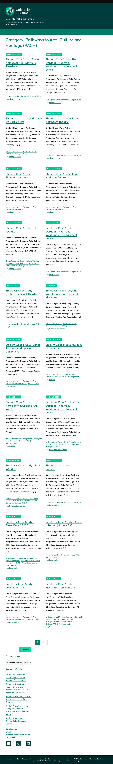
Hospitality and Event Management (19, 439)
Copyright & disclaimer (41, 761)
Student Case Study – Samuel (59, 467)
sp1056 (12, 386)
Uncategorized (33, 383)
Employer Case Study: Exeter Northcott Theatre (22, 292)
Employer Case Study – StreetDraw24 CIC (20, 523)
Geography (61, 619)
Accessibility (27, 759)
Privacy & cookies (61, 761)
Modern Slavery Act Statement (73, 759)
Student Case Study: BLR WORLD (21, 229)
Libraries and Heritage (14, 151)
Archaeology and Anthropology (58, 617)
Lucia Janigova (54, 505)
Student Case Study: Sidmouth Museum (18, 175)
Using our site (13, 759)
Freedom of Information (46, 759)
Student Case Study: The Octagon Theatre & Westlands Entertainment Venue (61, 64)
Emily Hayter (54, 274)
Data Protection (96, 759)
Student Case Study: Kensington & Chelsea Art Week (21, 406)
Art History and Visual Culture (57, 442)
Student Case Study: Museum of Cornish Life (24, 120)
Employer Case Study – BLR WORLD (23, 467)
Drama (71, 442)
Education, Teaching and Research (22, 499)
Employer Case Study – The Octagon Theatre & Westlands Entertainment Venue (63, 407)
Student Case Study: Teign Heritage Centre (62, 175)
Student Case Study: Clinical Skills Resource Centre (16, 721)
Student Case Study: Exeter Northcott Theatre (63, 120)
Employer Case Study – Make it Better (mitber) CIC (64, 523)
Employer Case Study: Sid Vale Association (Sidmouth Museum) (62, 294)
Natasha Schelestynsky (58, 329)
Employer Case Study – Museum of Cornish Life (60, 585)
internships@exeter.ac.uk (18, 734)
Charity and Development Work (18, 498)
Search (25, 649)
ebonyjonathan (15, 99)
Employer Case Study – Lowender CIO (20, 585)
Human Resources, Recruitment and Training (22, 261)
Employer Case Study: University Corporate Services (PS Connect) (16, 677)
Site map (76, 761)
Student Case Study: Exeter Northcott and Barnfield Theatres (23, 63)
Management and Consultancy (17, 263)
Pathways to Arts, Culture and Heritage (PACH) (23, 96)
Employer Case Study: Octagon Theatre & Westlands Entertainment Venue (61, 233)
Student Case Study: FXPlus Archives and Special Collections (23, 348)
